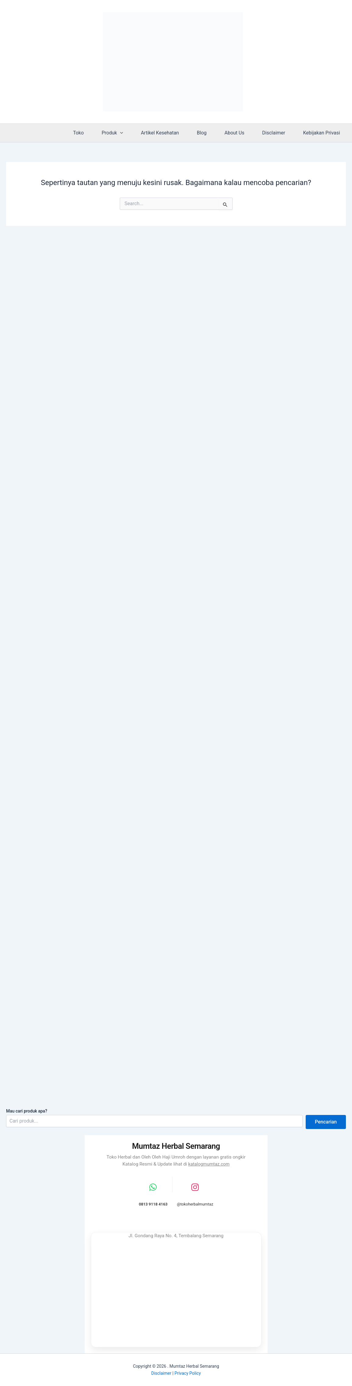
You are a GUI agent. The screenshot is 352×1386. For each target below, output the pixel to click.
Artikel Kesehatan (169, 133)
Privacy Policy (188, 1373)
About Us (239, 133)
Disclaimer (276, 133)
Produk (123, 133)
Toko (91, 133)
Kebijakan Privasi (322, 133)
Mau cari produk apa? (26, 1110)
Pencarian (326, 1121)
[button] (131, 133)
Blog (209, 133)
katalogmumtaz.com (208, 1163)
